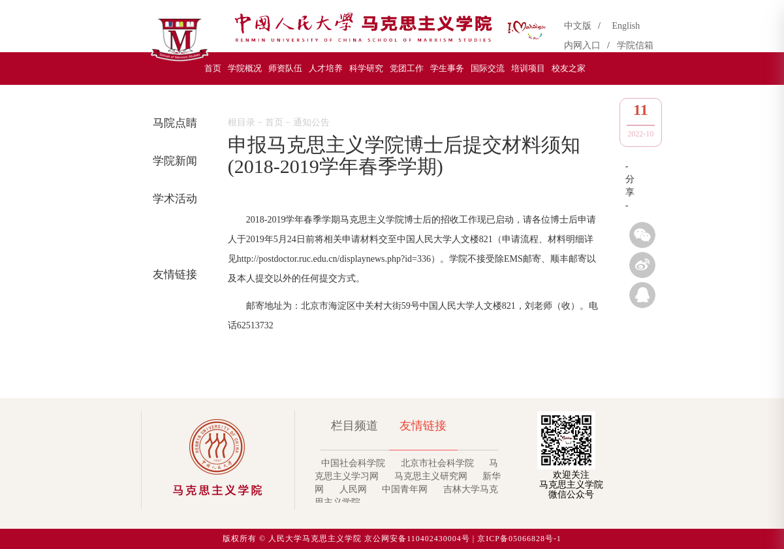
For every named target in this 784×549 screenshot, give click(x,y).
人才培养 (326, 68)
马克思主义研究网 (430, 476)
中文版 (580, 26)
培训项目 (528, 68)
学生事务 (447, 68)
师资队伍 (285, 68)
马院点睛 (173, 123)
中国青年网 (405, 489)
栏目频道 (354, 425)
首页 (212, 68)
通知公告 (173, 236)
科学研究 (366, 68)
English (626, 26)
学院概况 (245, 68)
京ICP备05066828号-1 (519, 538)
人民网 (353, 489)
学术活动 (173, 199)
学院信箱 (635, 45)
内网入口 (584, 45)
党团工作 (407, 68)
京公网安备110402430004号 (417, 538)
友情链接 (173, 274)
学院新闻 (173, 161)
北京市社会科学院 (437, 463)
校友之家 (569, 68)
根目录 (241, 122)
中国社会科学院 (353, 463)
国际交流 (488, 68)
